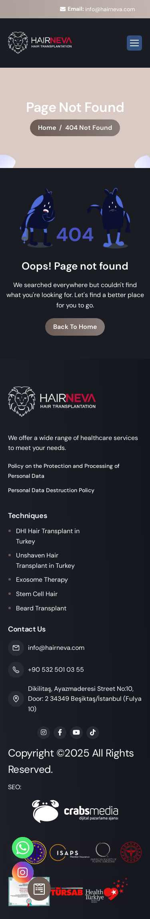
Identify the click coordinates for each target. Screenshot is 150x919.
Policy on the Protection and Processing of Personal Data (64, 471)
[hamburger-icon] (134, 43)
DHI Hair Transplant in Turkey (48, 536)
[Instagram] (23, 872)
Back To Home (75, 327)
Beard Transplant (41, 608)
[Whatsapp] (23, 847)
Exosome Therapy (42, 579)
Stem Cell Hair (37, 594)
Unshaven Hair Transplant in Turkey (45, 560)
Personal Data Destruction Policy (51, 490)
